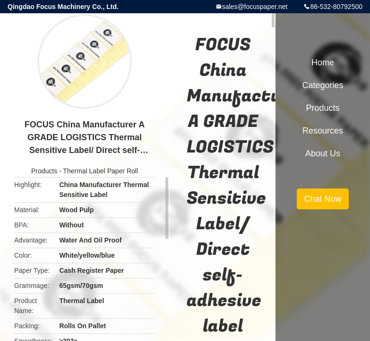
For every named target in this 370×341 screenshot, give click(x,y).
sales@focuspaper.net (255, 6)
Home (322, 62)
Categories (322, 85)
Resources (322, 130)
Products (44, 171)
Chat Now (322, 199)
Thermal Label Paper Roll (100, 171)
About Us (322, 153)
